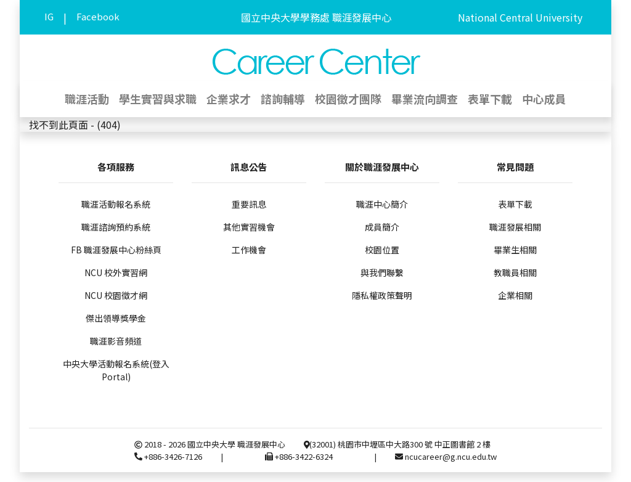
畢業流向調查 (424, 99)
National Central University (520, 17)
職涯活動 (87, 99)
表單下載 (490, 99)
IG (49, 16)
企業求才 (228, 99)
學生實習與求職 (158, 99)
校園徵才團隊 (348, 99)
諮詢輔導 (283, 99)
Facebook (98, 16)
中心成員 (544, 99)
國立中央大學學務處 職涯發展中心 (316, 17)
